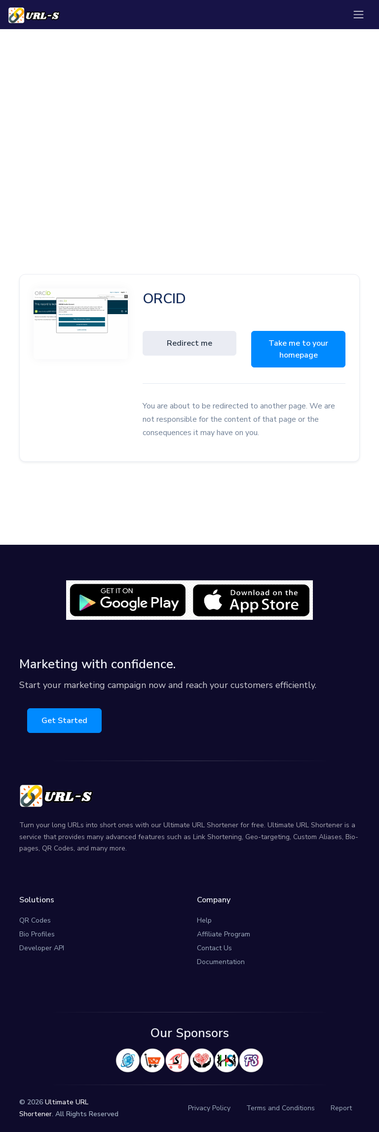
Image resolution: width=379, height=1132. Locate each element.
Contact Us (214, 948)
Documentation (221, 962)
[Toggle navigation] (358, 14)
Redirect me (189, 343)
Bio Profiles (37, 934)
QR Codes (35, 920)
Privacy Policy (209, 1108)
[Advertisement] (189, 122)
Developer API (41, 948)
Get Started (64, 720)
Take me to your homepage (298, 349)
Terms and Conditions (280, 1108)
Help (204, 920)
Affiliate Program (223, 934)
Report (341, 1108)
